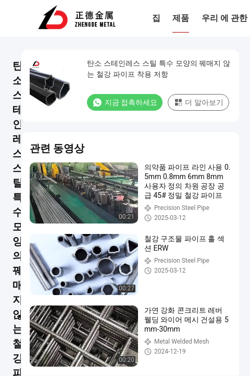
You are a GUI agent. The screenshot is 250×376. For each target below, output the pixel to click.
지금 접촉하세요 (124, 102)
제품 (180, 18)
